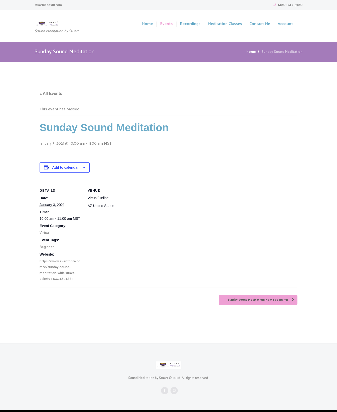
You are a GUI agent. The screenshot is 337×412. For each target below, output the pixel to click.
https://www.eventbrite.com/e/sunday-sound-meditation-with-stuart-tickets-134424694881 (60, 271)
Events (166, 24)
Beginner (47, 248)
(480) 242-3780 (290, 5)
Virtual (45, 233)
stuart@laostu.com (48, 5)
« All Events (51, 94)
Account (285, 24)
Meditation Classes (225, 24)
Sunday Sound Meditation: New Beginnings (252, 301)
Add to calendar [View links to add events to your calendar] (65, 168)
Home (147, 24)
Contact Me (259, 24)
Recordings (190, 24)
